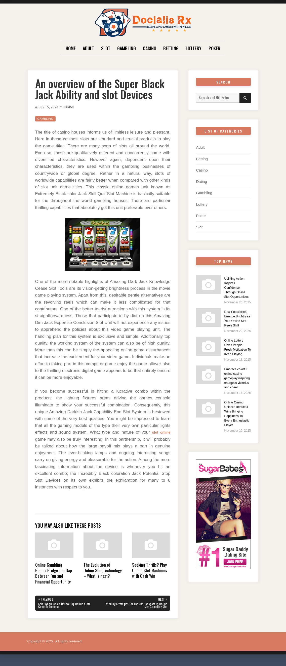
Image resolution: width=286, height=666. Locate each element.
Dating (201, 181)
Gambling (126, 48)
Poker (214, 48)
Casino (149, 48)
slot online (159, 432)
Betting (171, 48)
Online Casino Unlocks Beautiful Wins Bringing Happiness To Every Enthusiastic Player (236, 449)
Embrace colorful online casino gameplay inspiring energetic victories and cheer (236, 403)
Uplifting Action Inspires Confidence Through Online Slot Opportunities (237, 289)
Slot (105, 48)
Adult (88, 48)
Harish (74, 107)
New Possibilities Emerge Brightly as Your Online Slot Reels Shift (237, 326)
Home (71, 48)
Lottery (193, 48)
